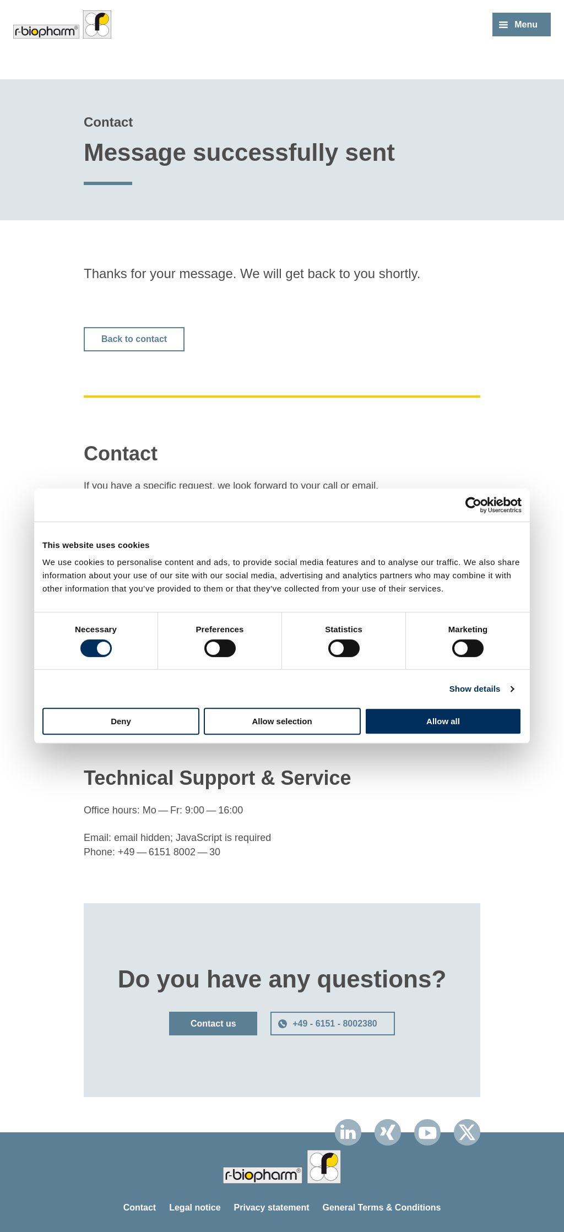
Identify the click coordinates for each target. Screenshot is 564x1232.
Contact (139, 1207)
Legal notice (194, 1207)
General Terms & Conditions (382, 1207)
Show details (475, 688)
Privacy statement (272, 1207)
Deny (121, 721)
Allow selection (282, 721)
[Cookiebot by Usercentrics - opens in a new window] (473, 505)
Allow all (443, 721)
